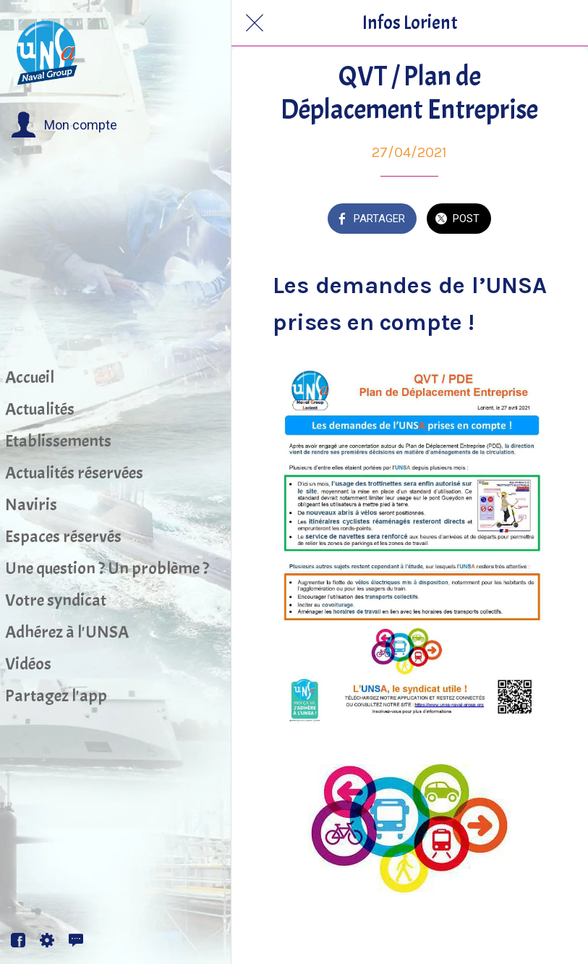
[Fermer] (254, 23)
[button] (64, 125)
